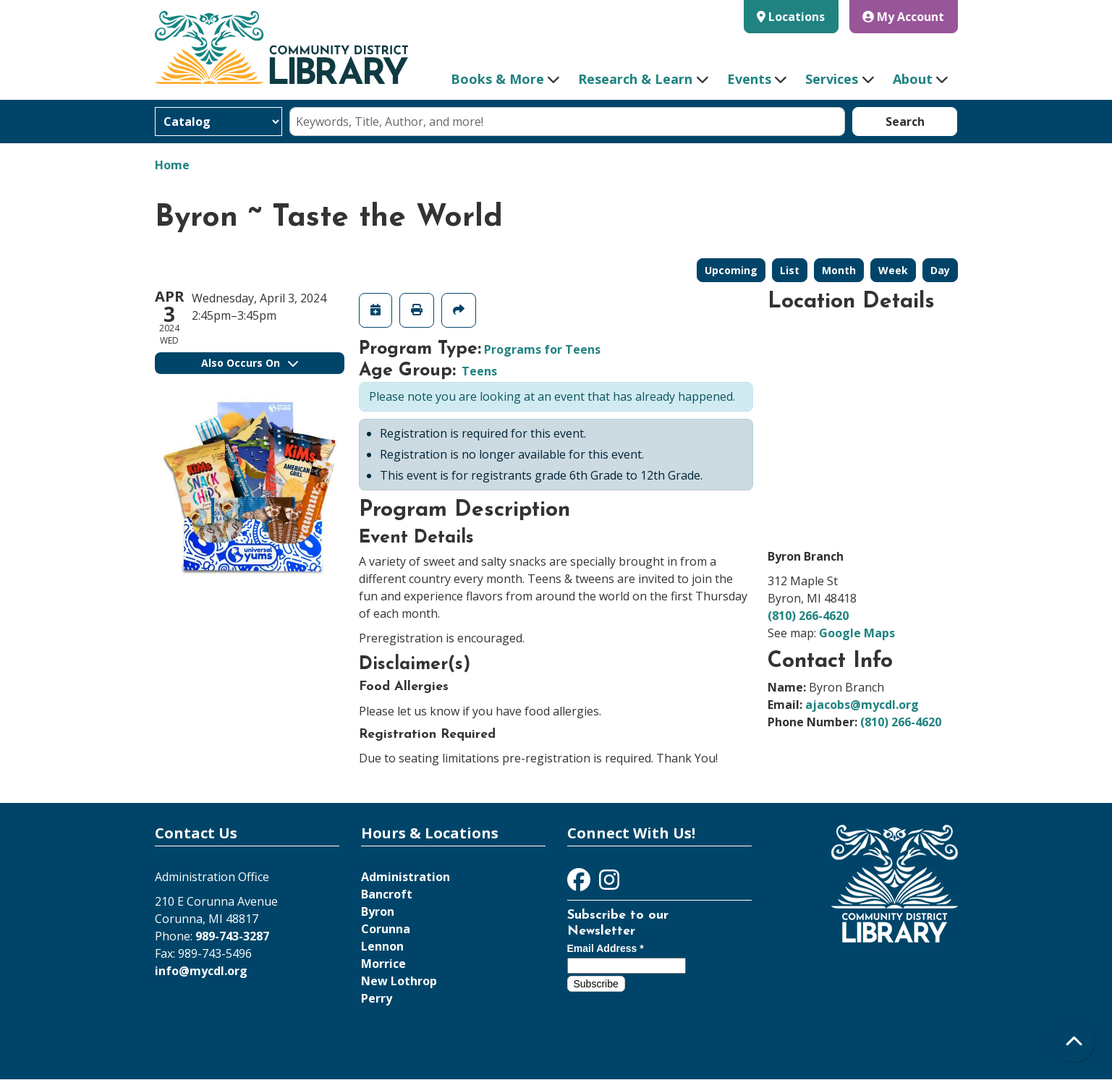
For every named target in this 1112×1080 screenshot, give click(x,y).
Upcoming (731, 270)
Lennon (382, 946)
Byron (377, 911)
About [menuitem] (913, 79)
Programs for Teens (542, 349)
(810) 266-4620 (808, 616)
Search (905, 121)
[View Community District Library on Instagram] (609, 884)
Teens (479, 371)
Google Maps (857, 633)
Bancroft (386, 894)
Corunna (385, 929)
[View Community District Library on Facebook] (580, 884)
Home (172, 165)
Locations (796, 17)
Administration (405, 877)
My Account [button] (903, 17)
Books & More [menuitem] (497, 79)
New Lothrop (399, 981)
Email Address (605, 948)
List (789, 270)
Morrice (383, 963)
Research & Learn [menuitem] (635, 79)
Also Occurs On (249, 363)
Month (839, 270)
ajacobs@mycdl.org (862, 705)
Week (893, 270)
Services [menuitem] (831, 79)
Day (940, 270)
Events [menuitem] (749, 79)
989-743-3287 (232, 936)
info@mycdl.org (201, 971)
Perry (376, 998)
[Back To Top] (1074, 1042)
